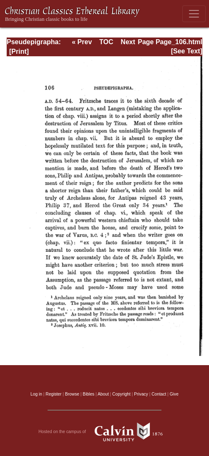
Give (174, 394)
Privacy (141, 394)
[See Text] (186, 51)
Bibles (88, 394)
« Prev (82, 41)
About (103, 394)
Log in (36, 394)
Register (53, 394)
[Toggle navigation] (194, 13)
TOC (106, 41)
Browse (72, 394)
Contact (158, 394)
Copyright (121, 394)
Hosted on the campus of (104, 431)
